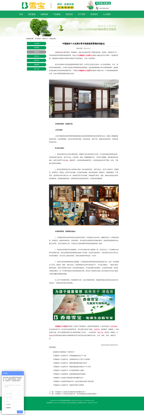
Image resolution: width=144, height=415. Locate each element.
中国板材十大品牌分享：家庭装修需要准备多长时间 (70, 363)
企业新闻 (36, 43)
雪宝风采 (69, 14)
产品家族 (56, 14)
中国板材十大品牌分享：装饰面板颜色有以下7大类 (69, 355)
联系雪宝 (94, 14)
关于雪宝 (81, 14)
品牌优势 (44, 14)
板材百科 (36, 60)
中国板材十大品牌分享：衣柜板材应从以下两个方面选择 (71, 359)
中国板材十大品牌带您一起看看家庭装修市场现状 (69, 374)
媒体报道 (36, 47)
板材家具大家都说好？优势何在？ (64, 352)
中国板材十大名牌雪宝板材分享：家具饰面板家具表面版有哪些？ (76, 394)
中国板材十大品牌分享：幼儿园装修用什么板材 (68, 370)
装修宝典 (53, 38)
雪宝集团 (31, 14)
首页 (21, 14)
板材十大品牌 (66, 402)
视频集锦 (36, 64)
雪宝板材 (38, 38)
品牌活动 (36, 56)
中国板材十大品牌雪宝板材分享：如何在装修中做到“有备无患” (73, 381)
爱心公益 (36, 69)
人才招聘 (106, 14)
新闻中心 (45, 38)
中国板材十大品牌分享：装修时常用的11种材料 (68, 385)
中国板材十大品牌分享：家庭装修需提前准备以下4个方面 (72, 366)
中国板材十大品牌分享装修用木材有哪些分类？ (68, 377)
